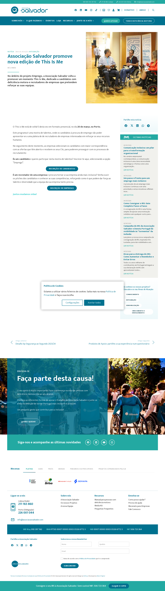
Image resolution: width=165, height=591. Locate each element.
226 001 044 (26, 512)
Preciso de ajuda (135, 502)
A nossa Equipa (67, 506)
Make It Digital (101, 576)
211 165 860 (25, 504)
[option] (33, 481)
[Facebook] (75, 10)
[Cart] (118, 10)
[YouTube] (86, 10)
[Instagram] (91, 10)
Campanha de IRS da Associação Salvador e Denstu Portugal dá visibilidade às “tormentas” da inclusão (139, 230)
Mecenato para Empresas (139, 506)
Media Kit (99, 505)
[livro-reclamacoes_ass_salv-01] (20, 564)
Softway (85, 576)
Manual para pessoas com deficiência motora (105, 501)
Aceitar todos (94, 303)
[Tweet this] (132, 125)
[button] (153, 10)
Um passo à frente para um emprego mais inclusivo (137, 179)
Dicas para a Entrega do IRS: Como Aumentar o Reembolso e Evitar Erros (139, 256)
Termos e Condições (16, 576)
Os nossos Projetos (69, 502)
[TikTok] (96, 10)
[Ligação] (104, 10)
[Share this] (126, 125)
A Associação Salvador (70, 499)
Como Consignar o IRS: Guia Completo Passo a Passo (137, 205)
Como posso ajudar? (136, 499)
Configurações (72, 303)
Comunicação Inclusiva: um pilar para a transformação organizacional (139, 150)
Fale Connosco (134, 509)
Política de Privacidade (87, 558)
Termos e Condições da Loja (29, 576)
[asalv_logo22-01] (29, 10)
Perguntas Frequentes (104, 508)
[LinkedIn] (81, 10)
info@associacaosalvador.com (30, 519)
